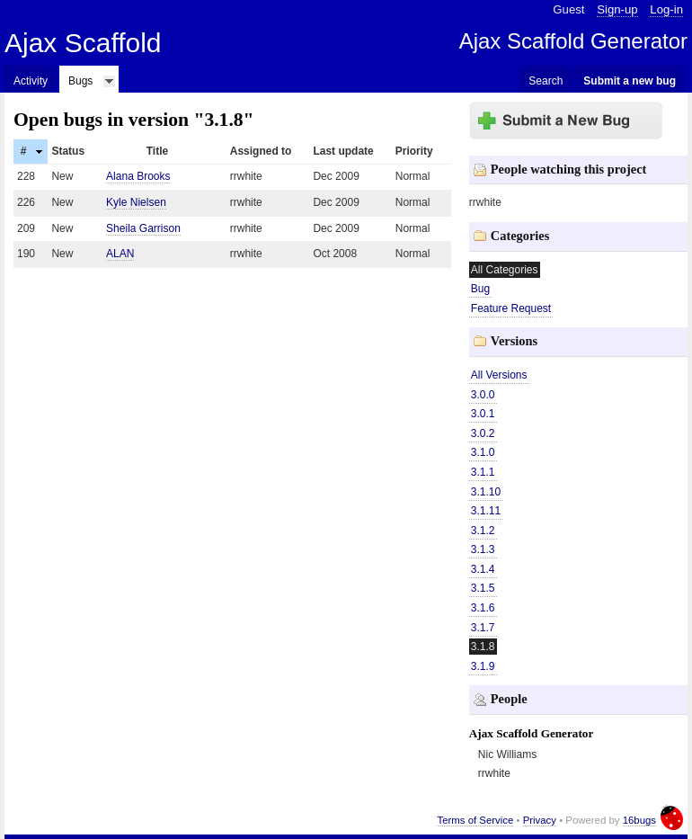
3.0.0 (483, 394)
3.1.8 (483, 646)
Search (545, 81)
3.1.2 (483, 530)
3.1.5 (483, 588)
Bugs (80, 81)
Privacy (539, 820)
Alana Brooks (138, 176)
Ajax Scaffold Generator (573, 41)
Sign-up (617, 9)
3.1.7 (483, 627)
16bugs (639, 820)
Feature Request (511, 308)
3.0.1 (483, 413)
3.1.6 (483, 608)
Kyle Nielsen (136, 202)
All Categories (504, 269)
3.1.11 (486, 510)
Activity (30, 81)
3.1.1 (483, 472)
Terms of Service (475, 820)
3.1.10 (486, 492)
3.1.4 (483, 569)
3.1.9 (483, 666)
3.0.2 (483, 433)
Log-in (666, 9)
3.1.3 (483, 549)
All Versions (499, 375)
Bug (480, 288)
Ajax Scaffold (83, 43)
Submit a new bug (629, 81)
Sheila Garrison (143, 228)
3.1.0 (483, 452)
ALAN (120, 253)
